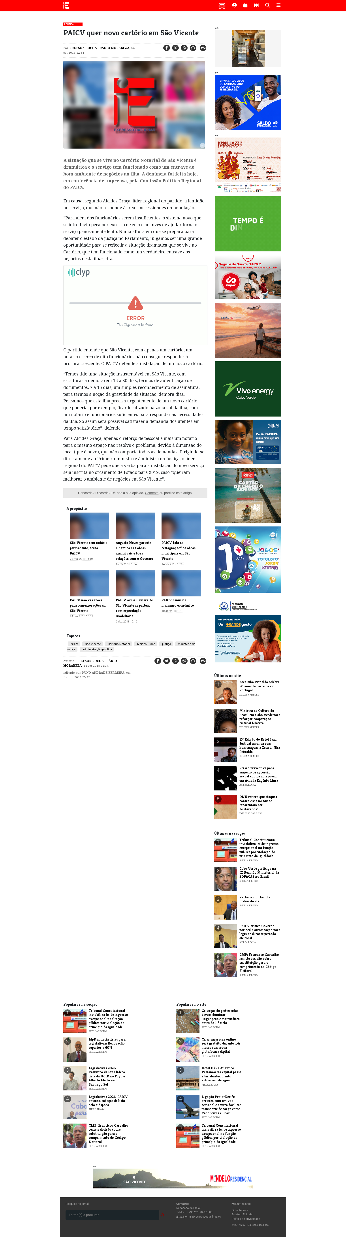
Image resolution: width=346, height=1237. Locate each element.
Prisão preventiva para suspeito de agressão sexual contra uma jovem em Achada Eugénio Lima (258, 774)
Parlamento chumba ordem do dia (254, 899)
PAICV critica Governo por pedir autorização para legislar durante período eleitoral (259, 932)
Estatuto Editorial (242, 1214)
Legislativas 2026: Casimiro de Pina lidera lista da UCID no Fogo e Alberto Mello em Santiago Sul (107, 1076)
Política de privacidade (246, 1218)
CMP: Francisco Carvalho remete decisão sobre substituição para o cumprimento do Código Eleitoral (259, 962)
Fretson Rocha (83, 48)
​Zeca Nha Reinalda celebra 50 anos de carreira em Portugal (259, 686)
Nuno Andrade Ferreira (103, 673)
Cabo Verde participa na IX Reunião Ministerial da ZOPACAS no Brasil (259, 872)
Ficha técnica (240, 1210)
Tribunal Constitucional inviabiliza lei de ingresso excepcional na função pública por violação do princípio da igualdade (259, 847)
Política (69, 24)
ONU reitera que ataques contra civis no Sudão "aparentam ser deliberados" (258, 802)
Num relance (241, 1203)
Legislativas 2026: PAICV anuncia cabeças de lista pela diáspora (108, 1100)
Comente (152, 493)
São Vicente (92, 644)
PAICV (74, 644)
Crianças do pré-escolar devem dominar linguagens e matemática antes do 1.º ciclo (221, 1016)
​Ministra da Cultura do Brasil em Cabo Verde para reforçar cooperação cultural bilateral (259, 716)
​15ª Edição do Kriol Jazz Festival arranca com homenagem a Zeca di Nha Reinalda (259, 745)
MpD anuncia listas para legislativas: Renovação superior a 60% (107, 1043)
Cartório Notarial (118, 644)
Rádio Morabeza (114, 48)
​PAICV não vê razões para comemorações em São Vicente (88, 605)
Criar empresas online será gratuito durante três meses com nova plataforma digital (221, 1045)
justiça (166, 644)
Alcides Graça (145, 644)
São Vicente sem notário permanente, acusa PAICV (88, 548)
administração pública (97, 649)
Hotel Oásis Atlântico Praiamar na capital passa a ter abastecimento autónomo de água (221, 1074)
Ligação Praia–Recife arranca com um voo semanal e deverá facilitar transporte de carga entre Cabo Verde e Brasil (221, 1104)
